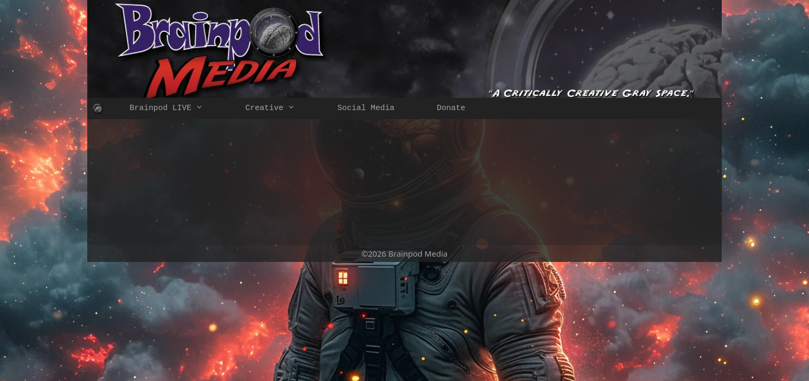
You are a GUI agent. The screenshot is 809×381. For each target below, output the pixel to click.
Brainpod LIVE (177, 108)
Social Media (365, 108)
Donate (451, 108)
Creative (280, 108)
